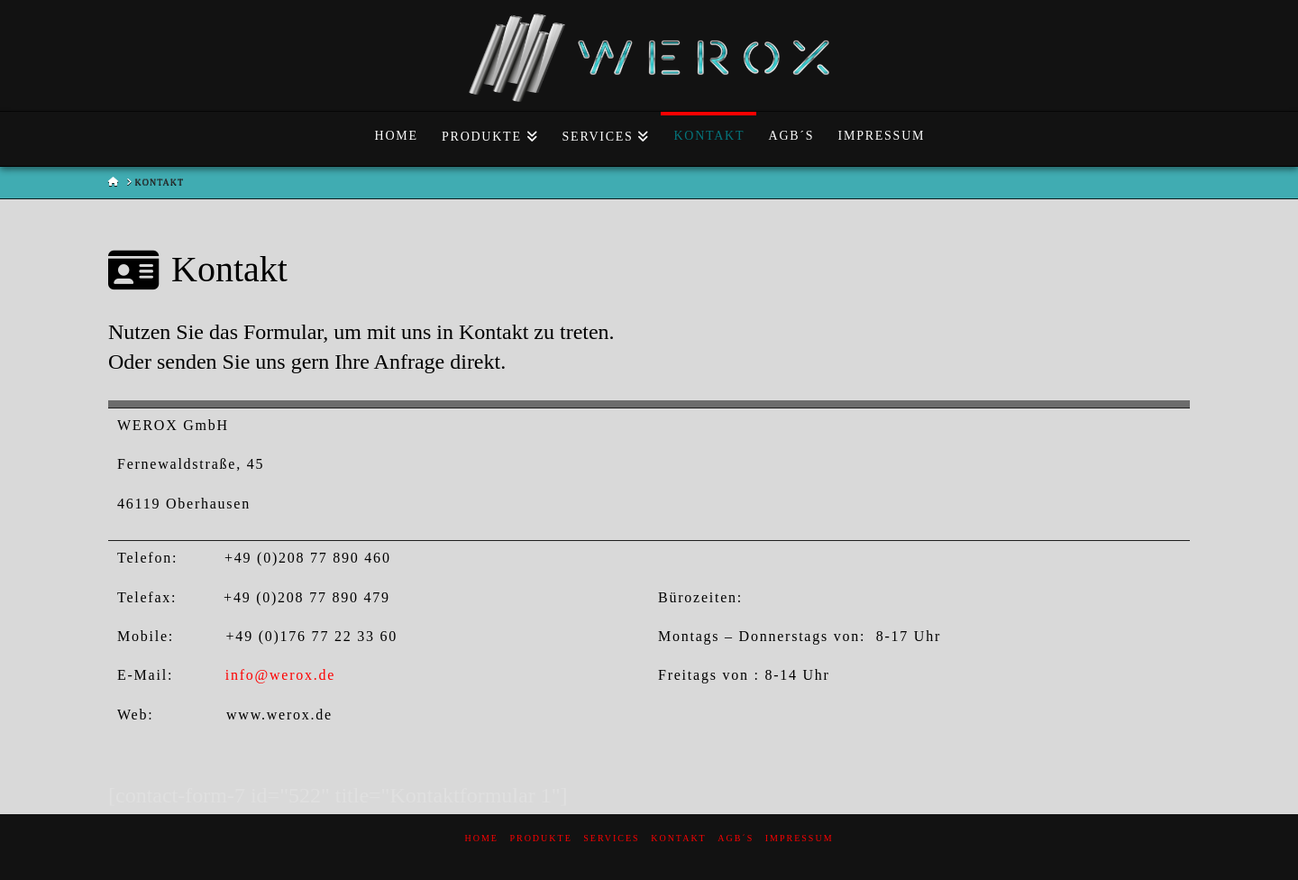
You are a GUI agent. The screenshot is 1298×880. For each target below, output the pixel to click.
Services (611, 838)
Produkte (540, 838)
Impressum (799, 838)
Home (481, 838)
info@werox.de (280, 675)
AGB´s (736, 838)
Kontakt (679, 838)
